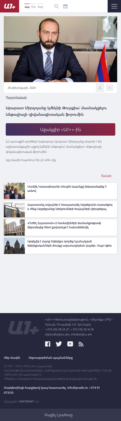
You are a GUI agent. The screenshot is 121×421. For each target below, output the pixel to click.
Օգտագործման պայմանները (51, 357)
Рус (33, 7)
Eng (40, 7)
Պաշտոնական (16, 97)
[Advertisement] (60, 282)
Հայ (27, 7)
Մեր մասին (12, 357)
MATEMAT (26, 401)
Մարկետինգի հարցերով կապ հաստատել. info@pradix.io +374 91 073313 (52, 390)
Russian (106, 175)
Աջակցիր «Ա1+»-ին (60, 129)
